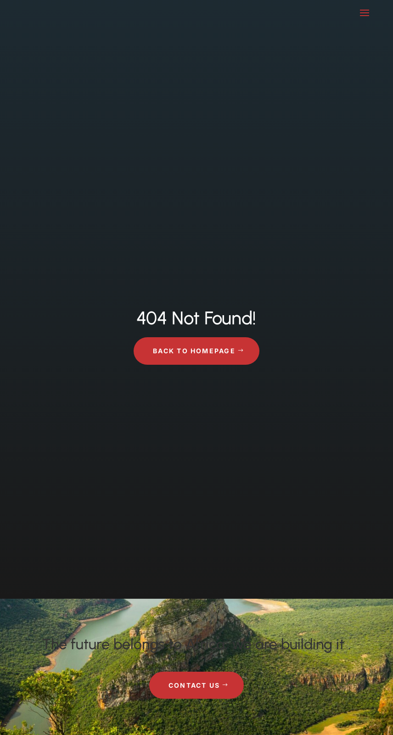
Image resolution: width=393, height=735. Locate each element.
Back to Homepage (194, 351)
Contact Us (194, 685)
